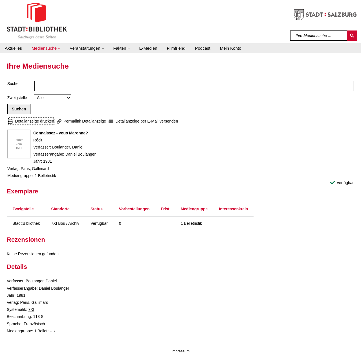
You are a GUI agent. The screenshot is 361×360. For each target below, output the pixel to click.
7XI (31, 309)
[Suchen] (352, 35)
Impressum (180, 351)
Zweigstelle (17, 97)
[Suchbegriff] (319, 35)
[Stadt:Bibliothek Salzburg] (37, 20)
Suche (13, 83)
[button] (46, 48)
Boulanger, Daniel (67, 147)
